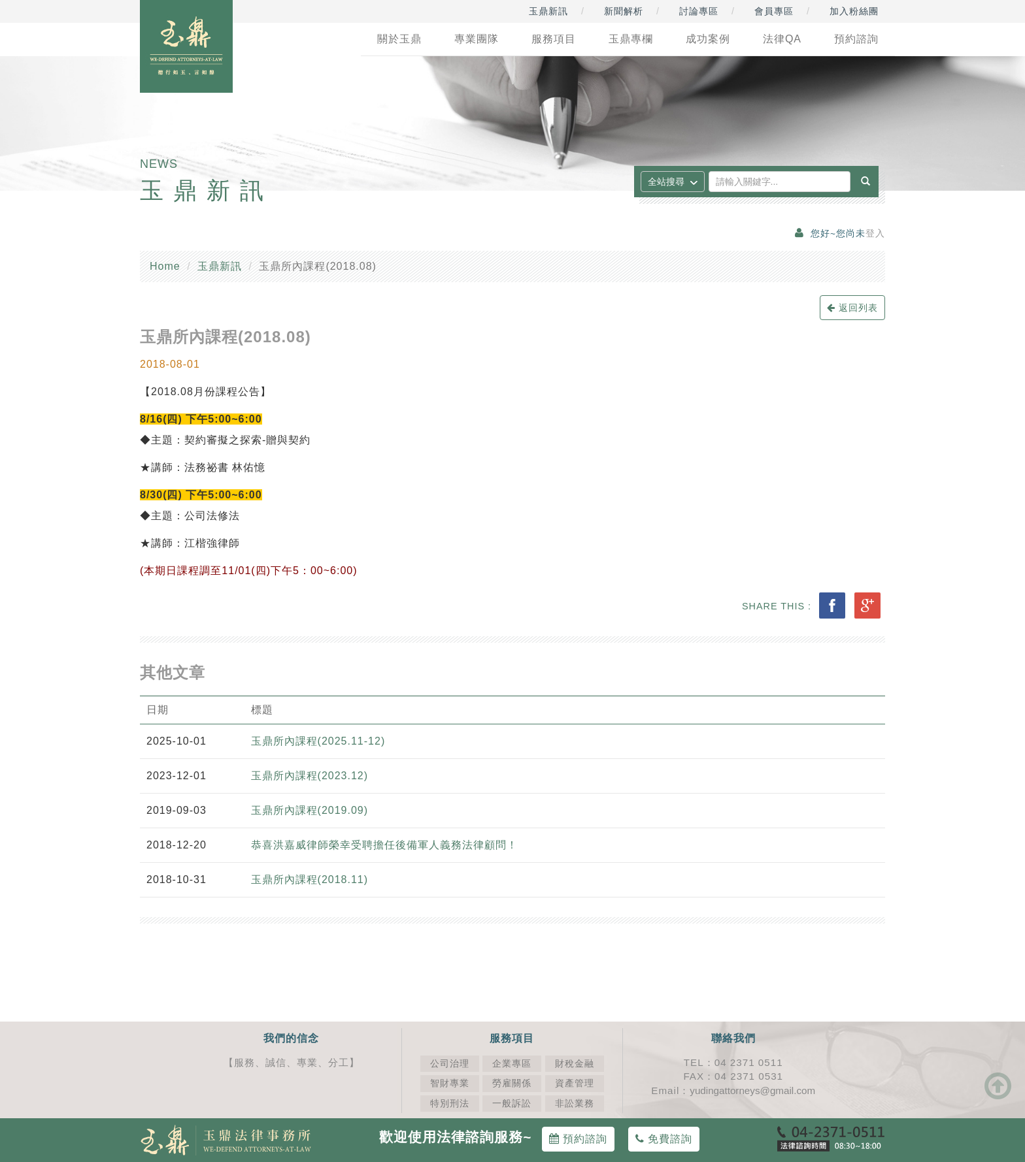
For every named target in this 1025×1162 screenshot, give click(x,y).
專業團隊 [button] (476, 38)
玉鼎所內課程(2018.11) (310, 879)
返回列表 (852, 307)
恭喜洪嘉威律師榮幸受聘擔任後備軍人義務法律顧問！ (384, 844)
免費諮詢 (663, 1138)
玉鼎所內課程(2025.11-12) (318, 741)
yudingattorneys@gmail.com (752, 1090)
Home (165, 266)
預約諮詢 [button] (856, 38)
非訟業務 (574, 1103)
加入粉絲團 (854, 11)
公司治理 (449, 1064)
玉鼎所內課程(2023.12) (310, 775)
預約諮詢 (578, 1138)
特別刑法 (449, 1103)
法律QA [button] (782, 38)
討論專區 (698, 11)
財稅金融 (574, 1064)
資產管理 (574, 1083)
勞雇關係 (511, 1083)
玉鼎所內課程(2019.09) (310, 810)
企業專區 (511, 1064)
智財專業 (449, 1083)
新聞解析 (623, 11)
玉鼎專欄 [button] (631, 38)
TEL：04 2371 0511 (733, 1062)
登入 (875, 233)
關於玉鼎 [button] (399, 38)
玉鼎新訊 (548, 11)
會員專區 (774, 11)
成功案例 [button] (708, 38)
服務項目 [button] (553, 38)
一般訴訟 (511, 1103)
